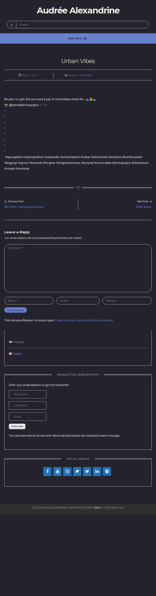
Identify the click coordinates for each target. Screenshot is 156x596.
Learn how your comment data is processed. (84, 320)
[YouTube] (57, 471)
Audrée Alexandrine (78, 10)
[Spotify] (107, 471)
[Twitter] (87, 471)
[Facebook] (47, 471)
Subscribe (17, 426)
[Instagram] (67, 471)
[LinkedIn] (97, 471)
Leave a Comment (80, 75)
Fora (96, 507)
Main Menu (77, 38)
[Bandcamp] (77, 471)
